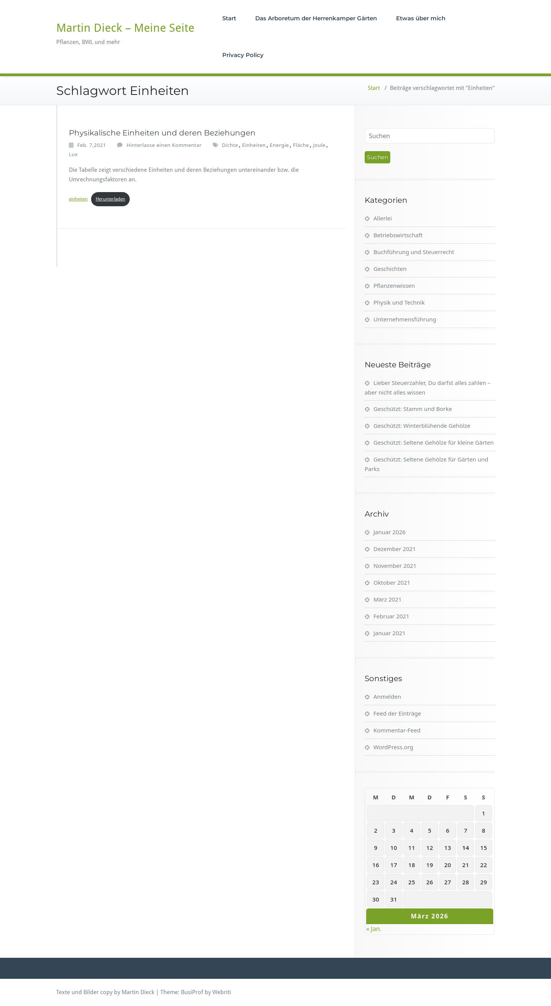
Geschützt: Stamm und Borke (412, 409)
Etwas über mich (421, 18)
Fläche (301, 145)
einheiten (78, 199)
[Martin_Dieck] (57, 135)
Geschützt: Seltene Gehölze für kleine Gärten (433, 442)
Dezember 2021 (394, 549)
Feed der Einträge (397, 713)
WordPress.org (393, 747)
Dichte (230, 145)
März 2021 (387, 599)
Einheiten (254, 145)
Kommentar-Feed (397, 730)
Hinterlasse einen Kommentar (164, 145)
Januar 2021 (389, 633)
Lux (73, 154)
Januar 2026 (389, 532)
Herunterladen (110, 199)
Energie (279, 145)
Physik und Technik (399, 302)
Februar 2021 (391, 616)
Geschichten (390, 268)
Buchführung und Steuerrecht (413, 252)
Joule (319, 145)
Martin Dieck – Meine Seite (125, 27)
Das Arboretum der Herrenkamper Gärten (317, 18)
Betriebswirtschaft (397, 235)
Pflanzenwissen (394, 285)
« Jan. (373, 928)
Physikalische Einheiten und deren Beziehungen (162, 132)
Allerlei (382, 218)
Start (230, 18)
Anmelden (387, 696)
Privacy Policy (243, 55)
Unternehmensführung (404, 319)
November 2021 (394, 565)
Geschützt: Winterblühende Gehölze (421, 425)
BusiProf (192, 992)
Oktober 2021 (391, 582)
